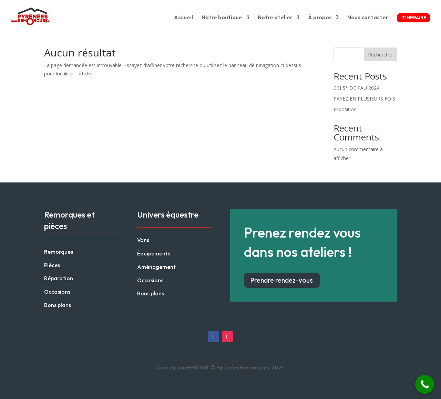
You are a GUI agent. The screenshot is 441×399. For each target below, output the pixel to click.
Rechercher (380, 54)
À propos (320, 18)
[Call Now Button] (424, 384)
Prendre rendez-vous (281, 280)
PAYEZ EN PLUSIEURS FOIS (364, 98)
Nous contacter (367, 18)
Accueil (183, 18)
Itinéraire (413, 17)
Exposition (345, 109)
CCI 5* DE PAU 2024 (356, 88)
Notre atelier (275, 18)
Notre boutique (222, 18)
